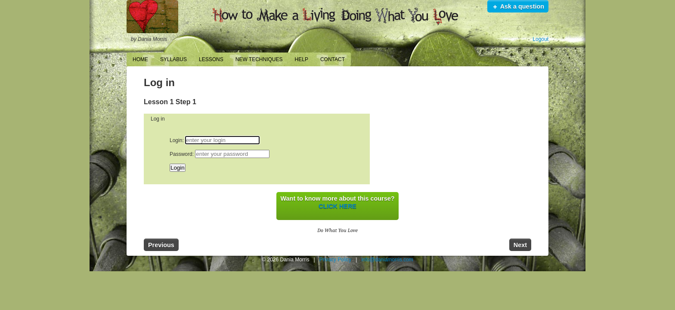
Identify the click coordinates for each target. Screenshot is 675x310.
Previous (161, 245)
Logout (540, 39)
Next (520, 245)
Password (181, 154)
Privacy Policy (335, 260)
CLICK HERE (337, 206)
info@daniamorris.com (387, 260)
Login (176, 140)
